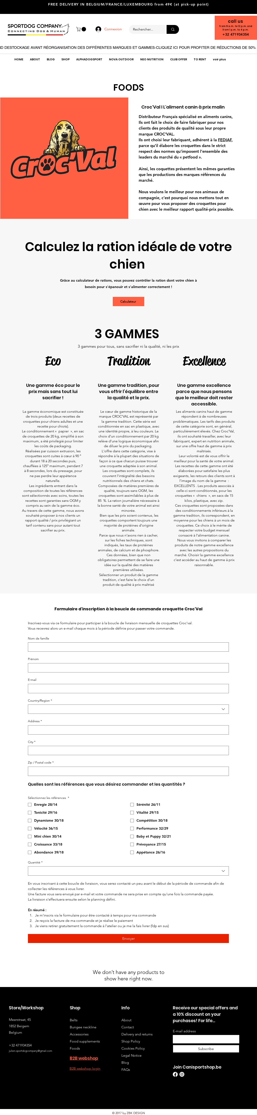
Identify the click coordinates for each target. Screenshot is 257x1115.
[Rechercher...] (145, 29)
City (31, 742)
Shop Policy (130, 1041)
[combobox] (128, 709)
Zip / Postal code (41, 762)
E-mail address (184, 1031)
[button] (81, 29)
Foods (75, 1048)
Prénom (33, 659)
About (126, 1020)
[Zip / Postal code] (127, 771)
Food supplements (85, 1041)
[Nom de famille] (127, 647)
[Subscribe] (206, 1049)
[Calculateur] (128, 301)
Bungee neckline (83, 1027)
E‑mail (32, 680)
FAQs (125, 1069)
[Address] (127, 730)
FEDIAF (225, 139)
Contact (127, 1027)
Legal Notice (131, 1055)
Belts (74, 1020)
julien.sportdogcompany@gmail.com (30, 1050)
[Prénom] (127, 667)
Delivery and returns (137, 1034)
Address (35, 721)
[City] (127, 750)
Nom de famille (38, 638)
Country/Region (40, 701)
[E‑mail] (127, 688)
